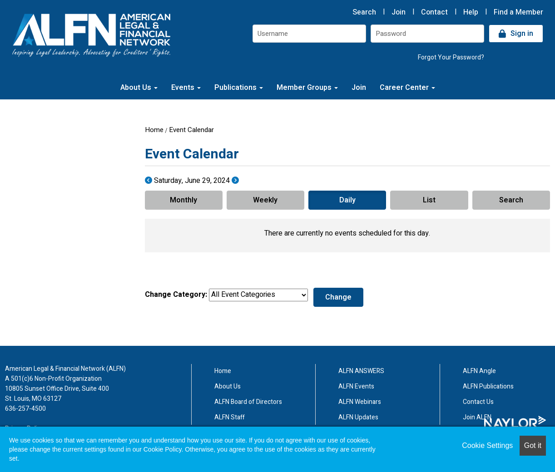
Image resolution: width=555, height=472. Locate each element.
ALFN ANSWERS (361, 371)
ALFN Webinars (359, 402)
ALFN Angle (479, 371)
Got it (532, 445)
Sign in (521, 33)
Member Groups (307, 87)
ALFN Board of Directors (248, 402)
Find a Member (518, 12)
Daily (347, 200)
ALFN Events (356, 386)
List (429, 200)
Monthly (183, 200)
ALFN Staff (229, 417)
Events (186, 87)
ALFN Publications (488, 386)
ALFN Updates (358, 417)
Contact (434, 12)
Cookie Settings (487, 445)
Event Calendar (191, 130)
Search (364, 12)
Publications (238, 87)
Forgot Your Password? (451, 57)
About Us (139, 87)
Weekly (265, 200)
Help (470, 12)
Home (154, 130)
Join (398, 12)
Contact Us (478, 402)
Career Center (407, 87)
